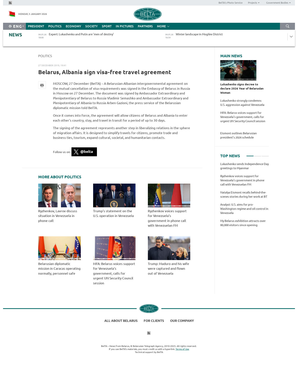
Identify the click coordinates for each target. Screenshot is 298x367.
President (36, 26)
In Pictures (125, 26)
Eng (17, 26)
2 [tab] (257, 154)
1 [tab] (250, 154)
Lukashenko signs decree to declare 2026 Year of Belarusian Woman (242, 88)
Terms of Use (182, 349)
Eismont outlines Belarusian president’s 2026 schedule (238, 135)
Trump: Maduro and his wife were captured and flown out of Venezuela (168, 268)
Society (91, 26)
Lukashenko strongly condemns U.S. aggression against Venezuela (243, 102)
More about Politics (59, 177)
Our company (182, 320)
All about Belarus (121, 320)
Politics (55, 26)
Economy (73, 26)
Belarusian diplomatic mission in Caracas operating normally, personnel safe (59, 268)
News (15, 34)
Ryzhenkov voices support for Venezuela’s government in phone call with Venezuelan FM (242, 180)
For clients (154, 320)
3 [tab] (265, 154)
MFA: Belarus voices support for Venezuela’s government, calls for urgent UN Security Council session (114, 273)
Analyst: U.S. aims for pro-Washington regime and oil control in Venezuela (244, 209)
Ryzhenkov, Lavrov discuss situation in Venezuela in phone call (57, 215)
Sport (107, 26)
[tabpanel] (244, 196)
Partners (145, 26)
